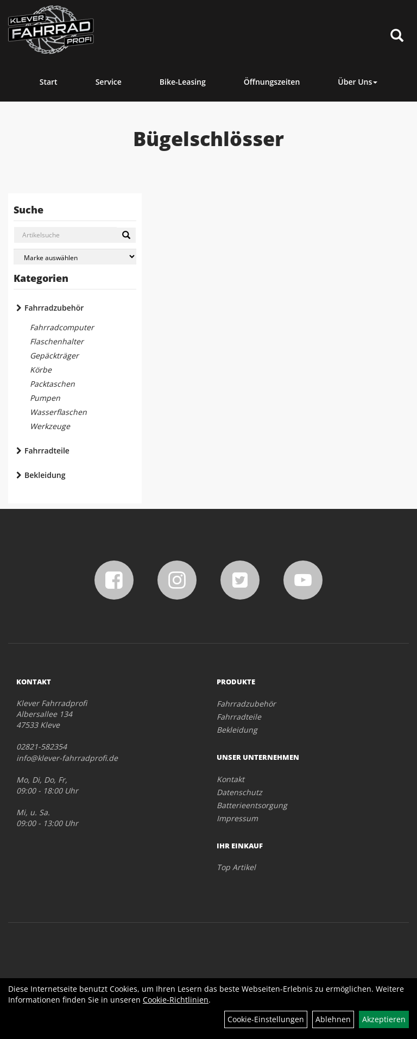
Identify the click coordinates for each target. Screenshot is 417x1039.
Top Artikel (236, 867)
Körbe (41, 369)
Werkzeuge (50, 426)
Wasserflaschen (58, 412)
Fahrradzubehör (54, 308)
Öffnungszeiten (272, 82)
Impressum (237, 818)
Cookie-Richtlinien (175, 999)
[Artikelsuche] (396, 36)
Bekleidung (44, 475)
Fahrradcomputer (62, 327)
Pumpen (45, 398)
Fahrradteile (47, 450)
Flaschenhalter (57, 341)
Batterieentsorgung (252, 805)
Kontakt (230, 779)
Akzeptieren (384, 1019)
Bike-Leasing (183, 82)
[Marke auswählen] (75, 257)
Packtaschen (52, 384)
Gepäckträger (54, 355)
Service (109, 82)
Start (49, 82)
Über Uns (357, 82)
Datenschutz (239, 792)
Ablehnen (333, 1019)
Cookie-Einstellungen (266, 1019)
